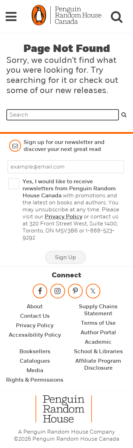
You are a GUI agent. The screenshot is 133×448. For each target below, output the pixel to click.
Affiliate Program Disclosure (98, 364)
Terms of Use (98, 323)
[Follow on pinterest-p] (75, 292)
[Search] (116, 16)
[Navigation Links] (11, 16)
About (35, 306)
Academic (98, 341)
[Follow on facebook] (40, 292)
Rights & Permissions (34, 379)
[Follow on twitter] (93, 292)
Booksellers (34, 351)
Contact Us (35, 315)
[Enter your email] (65, 166)
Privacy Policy (63, 216)
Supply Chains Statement (98, 310)
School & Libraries (98, 351)
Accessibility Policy (35, 334)
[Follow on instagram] (57, 292)
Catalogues (35, 360)
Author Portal (98, 332)
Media (34, 370)
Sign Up (65, 257)
